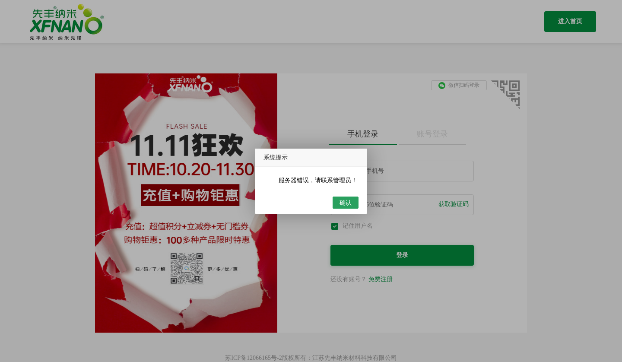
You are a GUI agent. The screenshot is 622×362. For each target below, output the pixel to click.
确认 (346, 203)
